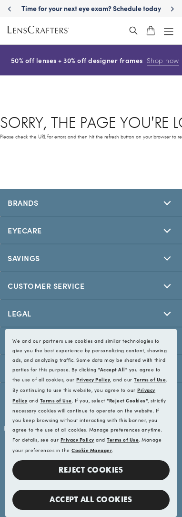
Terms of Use (150, 379)
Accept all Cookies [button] (91, 499)
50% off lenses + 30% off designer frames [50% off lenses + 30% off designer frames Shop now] (91, 60)
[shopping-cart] (150, 30)
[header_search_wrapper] (133, 30)
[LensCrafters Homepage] (38, 30)
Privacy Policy (93, 379)
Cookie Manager (91, 450)
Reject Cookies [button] (91, 470)
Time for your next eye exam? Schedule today (91, 8)
